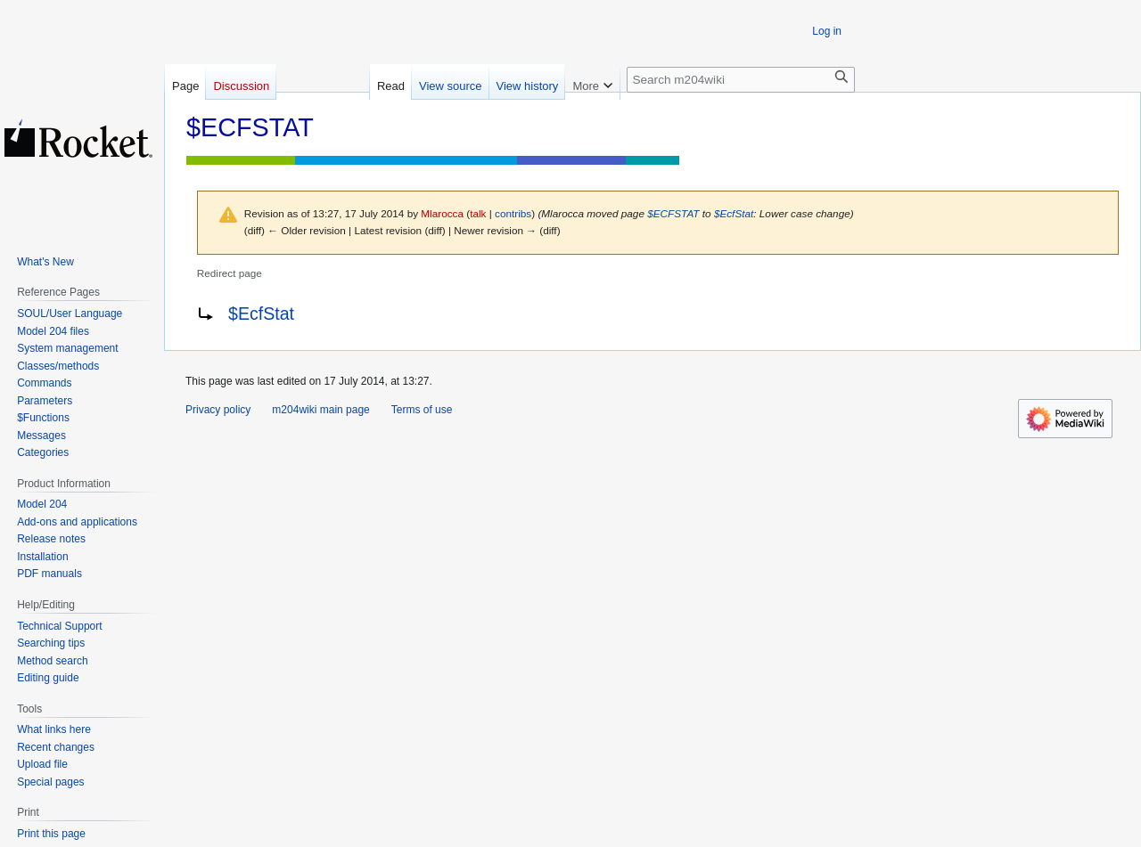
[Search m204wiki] (741, 80)
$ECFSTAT (673, 213)
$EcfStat (733, 213)
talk (478, 213)
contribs (513, 213)
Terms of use (422, 409)
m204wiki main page (320, 409)
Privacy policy (217, 409)
